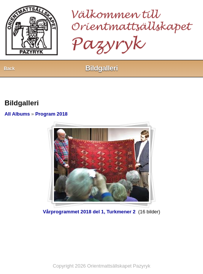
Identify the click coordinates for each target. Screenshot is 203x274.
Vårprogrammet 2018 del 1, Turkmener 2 (89, 212)
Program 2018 (51, 114)
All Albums (17, 114)
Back (9, 68)
